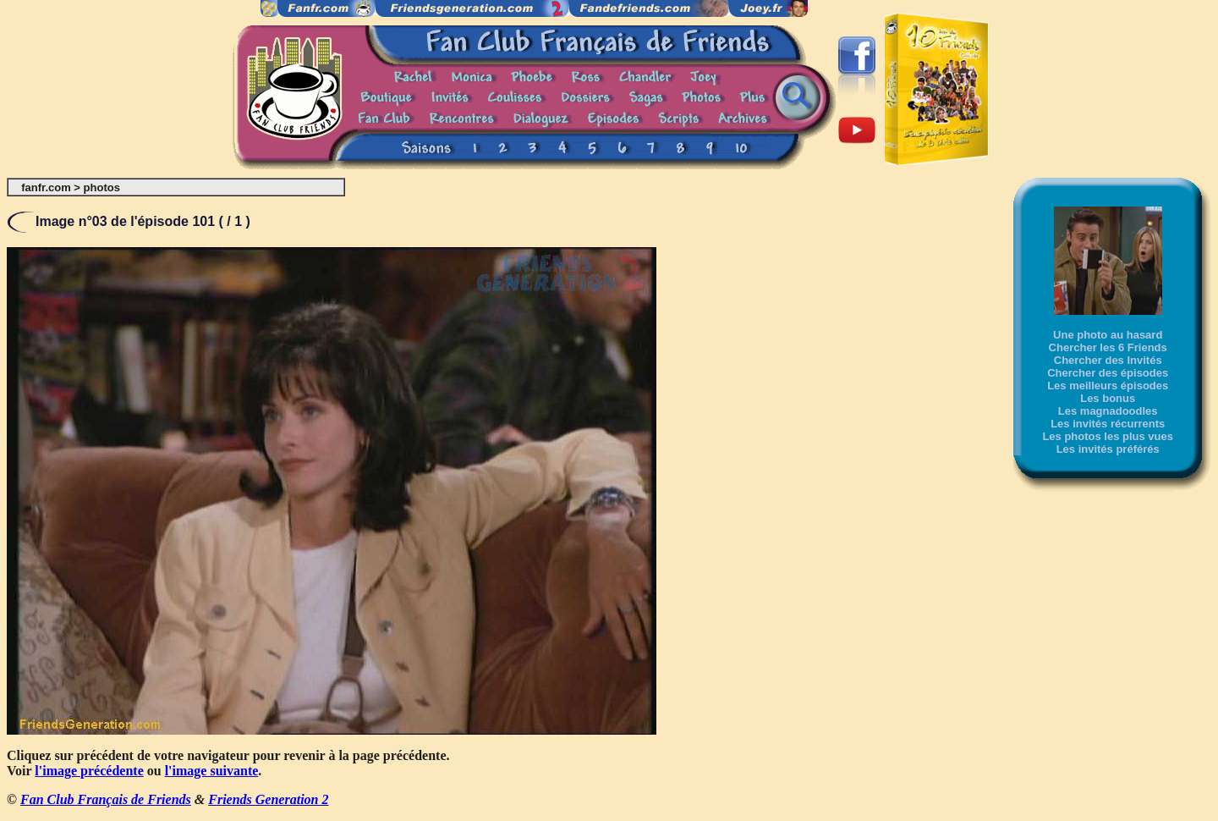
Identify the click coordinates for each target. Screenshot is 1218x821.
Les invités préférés (1108, 449)
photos (102, 187)
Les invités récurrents (1108, 423)
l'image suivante (212, 770)
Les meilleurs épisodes (1107, 385)
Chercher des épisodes (1107, 372)
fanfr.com (46, 187)
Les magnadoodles (1108, 411)
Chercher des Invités (1108, 360)
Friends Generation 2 (268, 799)
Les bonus (1107, 398)
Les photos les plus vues (1107, 436)
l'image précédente (89, 770)
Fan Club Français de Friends (105, 799)
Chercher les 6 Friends (1108, 347)
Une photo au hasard (1107, 334)
